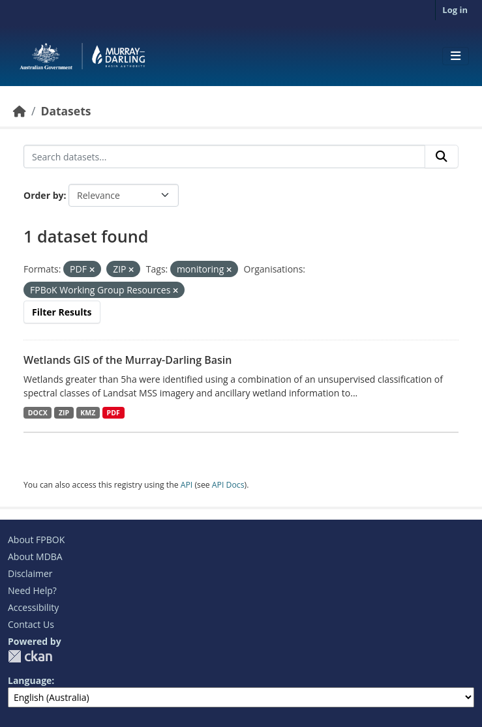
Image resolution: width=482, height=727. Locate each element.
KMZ (87, 412)
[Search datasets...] (224, 156)
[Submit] (442, 156)
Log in (455, 10)
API (187, 484)
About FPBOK (36, 539)
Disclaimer (30, 573)
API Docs (228, 484)
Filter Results (62, 312)
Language (30, 680)
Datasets (65, 111)
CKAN (30, 656)
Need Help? (32, 590)
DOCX (38, 412)
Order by (43, 195)
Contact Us (31, 624)
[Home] (19, 111)
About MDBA (35, 556)
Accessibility (33, 607)
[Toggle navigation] (455, 56)
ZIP (64, 412)
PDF (113, 412)
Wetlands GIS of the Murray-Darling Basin (127, 360)
